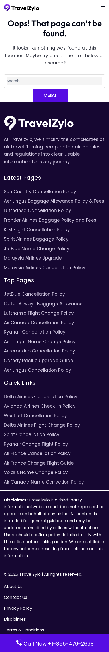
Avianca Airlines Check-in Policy (40, 406)
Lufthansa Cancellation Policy (37, 210)
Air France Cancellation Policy (37, 453)
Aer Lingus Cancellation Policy (37, 370)
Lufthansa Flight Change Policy (39, 313)
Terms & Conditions (24, 630)
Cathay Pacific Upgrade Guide (38, 360)
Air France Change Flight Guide (39, 463)
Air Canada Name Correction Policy (44, 482)
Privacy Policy (18, 608)
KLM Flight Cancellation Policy (37, 230)
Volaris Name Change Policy (36, 472)
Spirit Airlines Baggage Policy (36, 239)
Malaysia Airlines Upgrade (33, 258)
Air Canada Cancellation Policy (39, 323)
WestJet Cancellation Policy (35, 415)
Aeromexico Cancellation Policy (39, 351)
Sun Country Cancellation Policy (40, 191)
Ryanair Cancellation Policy (34, 332)
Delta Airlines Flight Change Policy (42, 425)
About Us (13, 586)
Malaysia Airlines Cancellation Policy (45, 267)
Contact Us (15, 597)
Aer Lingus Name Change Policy (40, 341)
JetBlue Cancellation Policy (34, 294)
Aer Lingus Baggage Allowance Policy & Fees (54, 201)
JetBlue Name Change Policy (36, 249)
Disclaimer (15, 619)
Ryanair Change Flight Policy (36, 444)
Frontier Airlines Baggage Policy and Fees (50, 220)
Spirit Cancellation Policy (31, 434)
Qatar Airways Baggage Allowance (43, 304)
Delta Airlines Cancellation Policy (40, 396)
